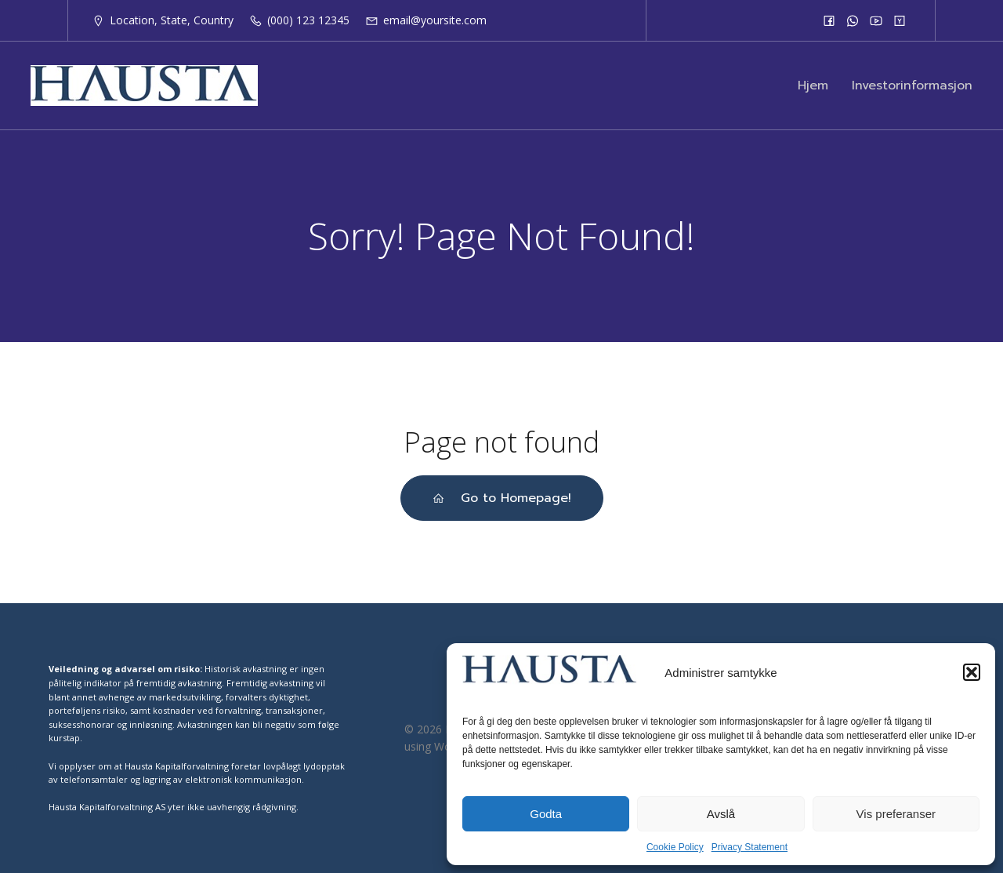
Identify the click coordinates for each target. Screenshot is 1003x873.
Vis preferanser (896, 813)
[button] (971, 672)
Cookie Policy (675, 847)
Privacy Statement (750, 847)
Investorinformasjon (912, 85)
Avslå (721, 813)
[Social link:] (829, 20)
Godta (546, 813)
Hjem (813, 85)
